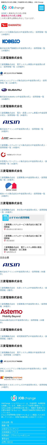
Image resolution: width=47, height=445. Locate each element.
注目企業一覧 (7, 422)
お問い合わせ (7, 442)
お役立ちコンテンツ (10, 429)
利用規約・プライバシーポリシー (16, 435)
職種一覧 (5, 425)
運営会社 (5, 439)
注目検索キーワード (10, 432)
